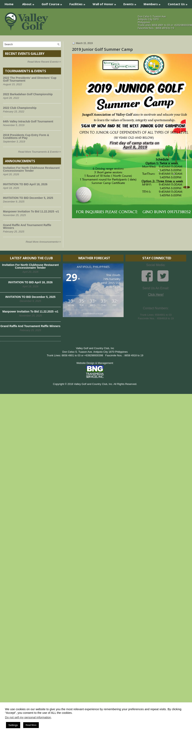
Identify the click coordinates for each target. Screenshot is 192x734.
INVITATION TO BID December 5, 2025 (28, 197)
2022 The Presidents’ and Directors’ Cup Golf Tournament (29, 79)
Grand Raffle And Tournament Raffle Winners (27, 226)
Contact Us (179, 3)
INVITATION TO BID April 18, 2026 (25, 184)
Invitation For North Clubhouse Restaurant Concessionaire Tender (31, 169)
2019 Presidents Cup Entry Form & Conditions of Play (26, 136)
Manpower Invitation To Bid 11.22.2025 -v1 (31, 211)
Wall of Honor (106, 3)
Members (153, 3)
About (29, 3)
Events (131, 3)
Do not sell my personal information (28, 717)
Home (9, 4)
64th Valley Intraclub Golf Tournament (28, 121)
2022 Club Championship (19, 107)
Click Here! (156, 294)
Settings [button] (13, 725)
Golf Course (53, 3)
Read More (31, 725)
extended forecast (93, 313)
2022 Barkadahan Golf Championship (28, 94)
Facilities (78, 3)
